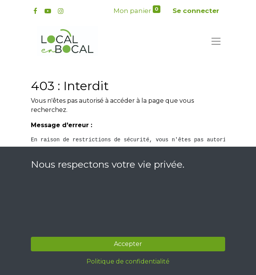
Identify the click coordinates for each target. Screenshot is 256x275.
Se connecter (196, 11)
